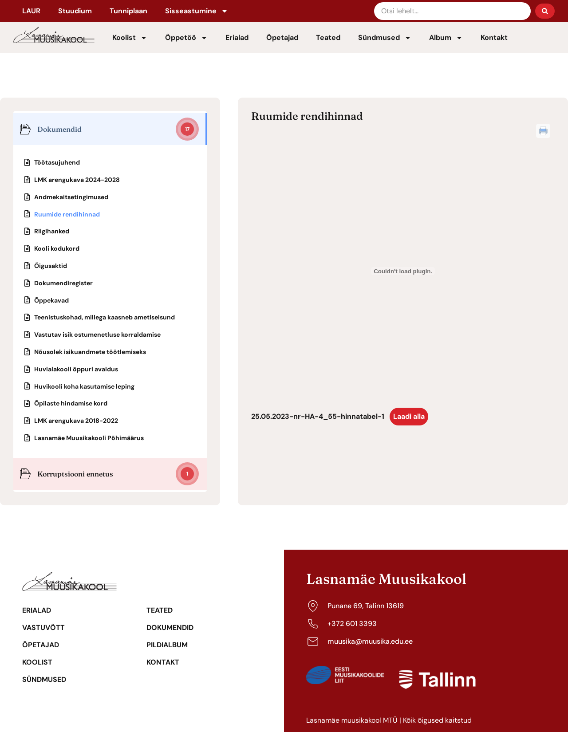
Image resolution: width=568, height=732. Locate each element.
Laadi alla (409, 416)
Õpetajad (282, 37)
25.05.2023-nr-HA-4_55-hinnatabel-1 (317, 416)
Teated (328, 37)
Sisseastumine (196, 11)
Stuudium (75, 11)
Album (446, 38)
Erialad (236, 37)
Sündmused (384, 38)
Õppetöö (186, 38)
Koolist (129, 38)
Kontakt (494, 37)
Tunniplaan (128, 11)
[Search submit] (545, 11)
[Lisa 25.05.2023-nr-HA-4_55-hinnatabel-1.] (403, 271)
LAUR (31, 11)
